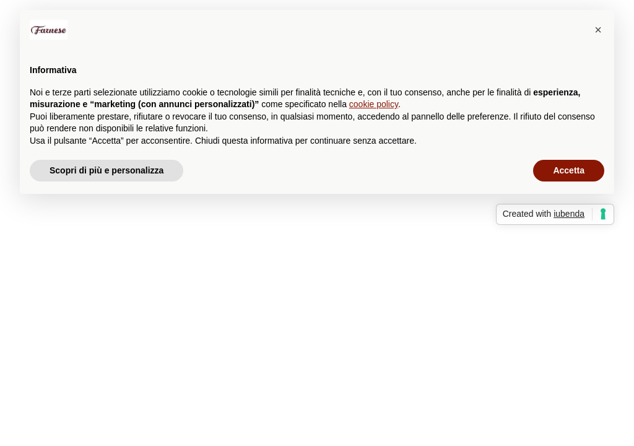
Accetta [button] (568, 170)
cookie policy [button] (373, 104)
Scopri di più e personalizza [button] (106, 170)
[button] (598, 30)
